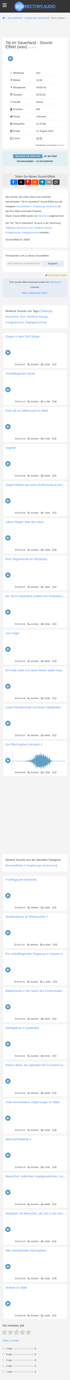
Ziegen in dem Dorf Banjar (22, 407)
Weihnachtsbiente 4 (18, 1209)
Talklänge (10, 228)
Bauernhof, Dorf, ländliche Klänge (34, 228)
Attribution (55, 282)
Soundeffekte (23, 206)
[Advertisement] (35, 334)
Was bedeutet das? (35, 292)
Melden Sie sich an (28, 156)
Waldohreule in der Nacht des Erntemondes (33, 1061)
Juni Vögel (12, 703)
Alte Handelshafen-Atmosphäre (25, 1321)
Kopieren (53, 263)
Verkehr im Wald (16, 1358)
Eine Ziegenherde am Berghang (26, 629)
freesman (61, 145)
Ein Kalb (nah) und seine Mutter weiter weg (33, 741)
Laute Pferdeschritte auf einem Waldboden (33, 778)
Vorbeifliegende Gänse (20, 444)
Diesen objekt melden (55, 275)
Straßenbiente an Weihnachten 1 (26, 987)
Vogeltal (10, 518)
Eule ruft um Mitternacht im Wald (26, 481)
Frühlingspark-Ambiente (21, 950)
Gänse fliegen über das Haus (24, 592)
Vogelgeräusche (30, 232)
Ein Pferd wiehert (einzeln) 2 (23, 815)
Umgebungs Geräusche (45, 206)
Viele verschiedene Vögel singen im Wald (32, 1172)
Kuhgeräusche (13, 232)
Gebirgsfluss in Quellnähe (22, 1098)
